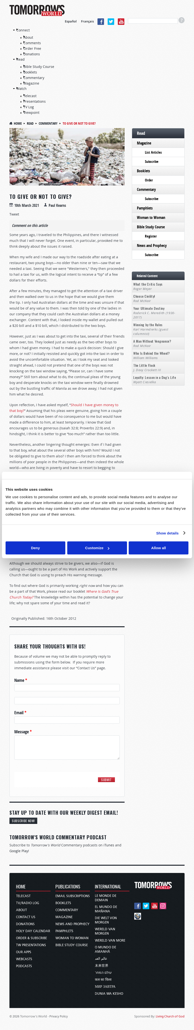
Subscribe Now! (23, 820)
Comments (32, 43)
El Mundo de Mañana (106, 909)
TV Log (28, 107)
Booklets (30, 72)
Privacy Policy (58, 1016)
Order (149, 180)
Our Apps (23, 952)
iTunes (109, 845)
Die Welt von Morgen (106, 920)
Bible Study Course (38, 66)
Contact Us (25, 917)
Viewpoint (31, 112)
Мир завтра (105, 987)
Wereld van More (110, 940)
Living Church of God (170, 1016)
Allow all (158, 548)
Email (20, 712)
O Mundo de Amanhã (105, 949)
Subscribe (151, 161)
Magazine (31, 83)
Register (151, 236)
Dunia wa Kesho (109, 994)
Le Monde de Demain (105, 898)
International (108, 887)
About (28, 37)
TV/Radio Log (27, 903)
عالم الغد (101, 959)
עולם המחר (103, 973)
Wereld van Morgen (105, 931)
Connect (23, 30)
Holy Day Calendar (33, 931)
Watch (21, 88)
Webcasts (24, 959)
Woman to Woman (151, 217)
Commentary (33, 77)
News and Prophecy (152, 245)
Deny (35, 548)
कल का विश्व (103, 980)
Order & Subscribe (31, 938)
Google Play (18, 851)
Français (87, 21)
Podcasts (24, 966)
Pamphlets (145, 208)
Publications (67, 887)
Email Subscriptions (72, 896)
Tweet (14, 214)
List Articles (153, 152)
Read (20, 59)
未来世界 (101, 966)
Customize (97, 548)
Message (23, 731)
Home (18, 123)
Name (20, 680)
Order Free (32, 48)
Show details (167, 533)
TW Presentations (31, 945)
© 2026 (14, 1016)
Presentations (34, 101)
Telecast (30, 96)
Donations (31, 54)
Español (71, 21)
